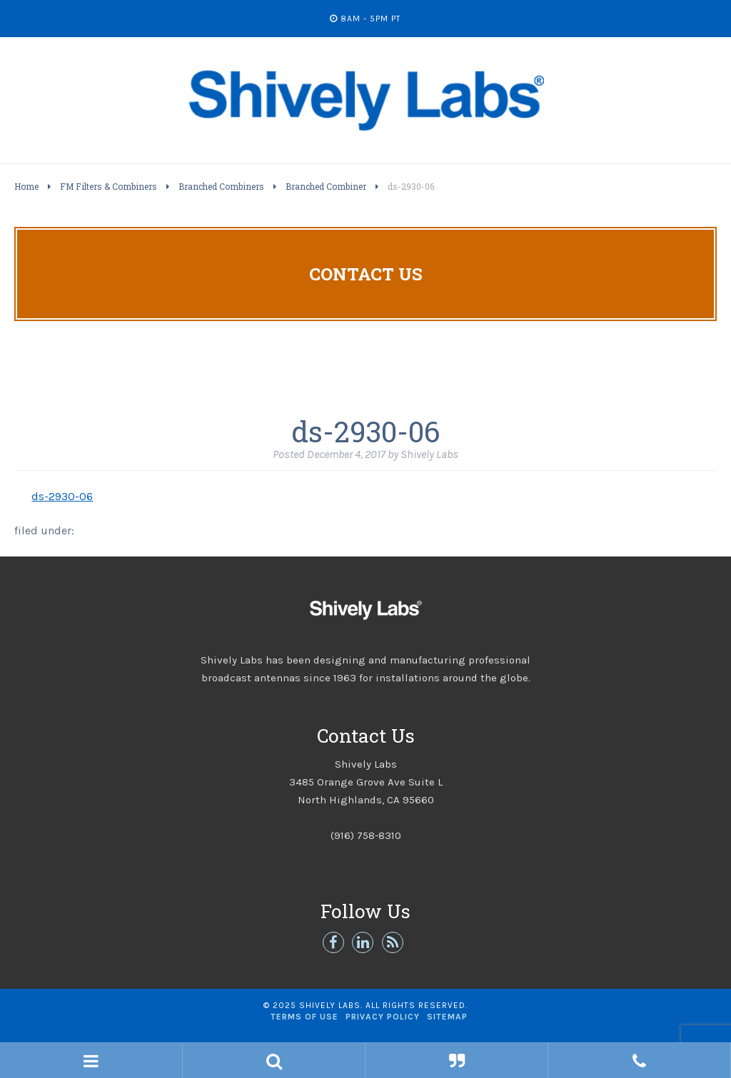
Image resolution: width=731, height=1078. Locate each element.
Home (26, 186)
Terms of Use (304, 1017)
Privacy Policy (383, 1017)
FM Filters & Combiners (108, 186)
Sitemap (447, 1017)
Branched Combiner (326, 186)
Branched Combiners (221, 186)
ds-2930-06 (62, 496)
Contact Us (366, 274)
